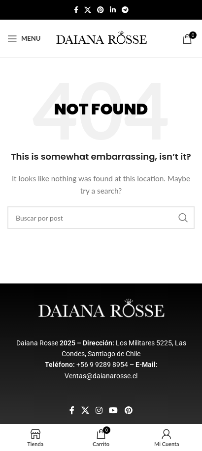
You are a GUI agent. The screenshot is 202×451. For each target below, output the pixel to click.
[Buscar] (101, 217)
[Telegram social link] (125, 10)
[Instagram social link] (98, 410)
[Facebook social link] (76, 10)
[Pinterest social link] (100, 10)
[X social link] (87, 10)
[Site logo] (101, 37)
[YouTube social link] (113, 410)
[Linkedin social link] (113, 10)
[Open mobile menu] (23, 39)
